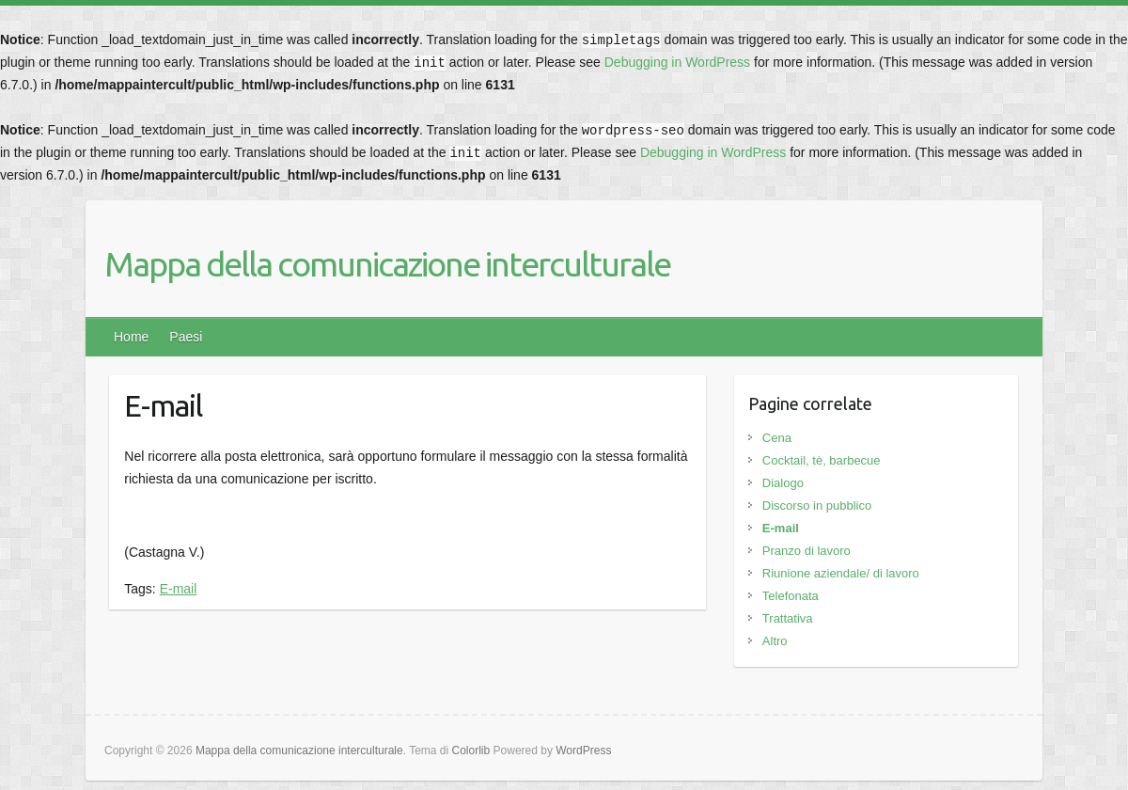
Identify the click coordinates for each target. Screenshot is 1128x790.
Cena (776, 438)
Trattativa (787, 618)
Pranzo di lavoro (806, 551)
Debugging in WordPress (677, 62)
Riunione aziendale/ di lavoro (840, 573)
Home (131, 336)
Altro (775, 641)
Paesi (185, 336)
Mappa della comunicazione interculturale (387, 264)
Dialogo (783, 483)
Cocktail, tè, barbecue (821, 460)
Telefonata (790, 596)
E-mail (178, 588)
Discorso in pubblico (816, 505)
